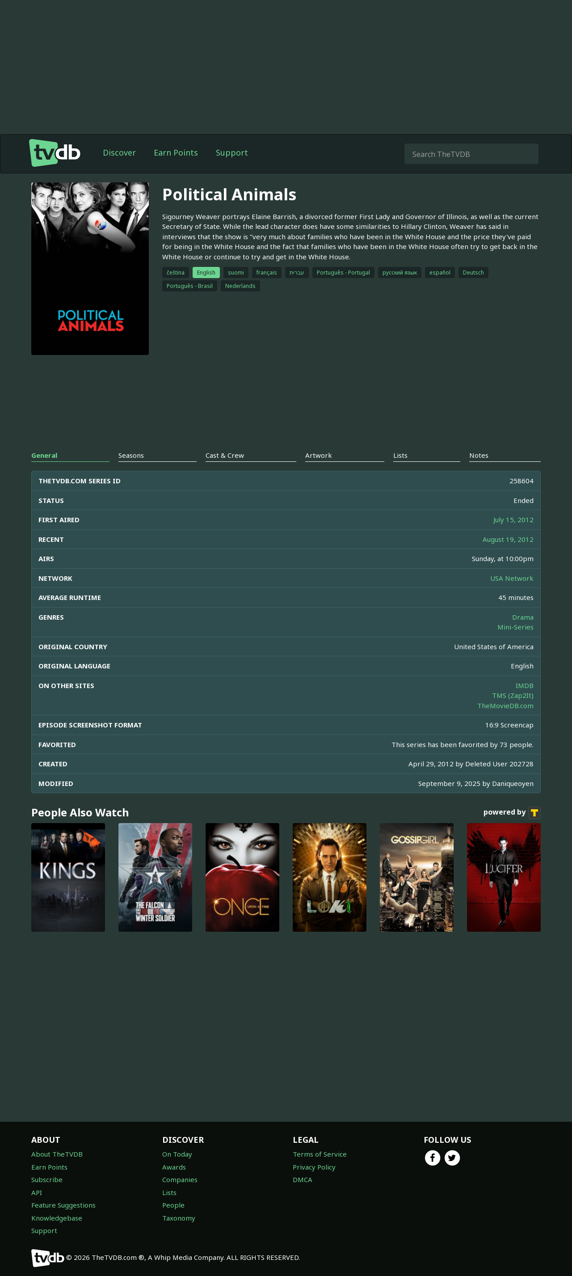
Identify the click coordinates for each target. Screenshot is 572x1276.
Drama (523, 617)
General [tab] (44, 455)
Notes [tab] (478, 455)
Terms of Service (320, 1153)
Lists (169, 1192)
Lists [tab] (400, 455)
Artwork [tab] (318, 455)
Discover (119, 152)
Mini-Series (515, 626)
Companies (180, 1179)
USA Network (512, 578)
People (173, 1204)
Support (232, 152)
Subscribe (47, 1179)
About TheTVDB (57, 1153)
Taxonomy (178, 1217)
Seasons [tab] (131, 455)
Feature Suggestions (63, 1204)
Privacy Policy (314, 1166)
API (36, 1192)
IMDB (525, 685)
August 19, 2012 (508, 539)
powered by (512, 813)
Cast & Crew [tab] (225, 455)
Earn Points (176, 152)
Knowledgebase (56, 1217)
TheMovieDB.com (505, 705)
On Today (177, 1153)
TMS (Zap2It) (513, 695)
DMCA (302, 1179)
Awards (174, 1166)
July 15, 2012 (513, 519)
